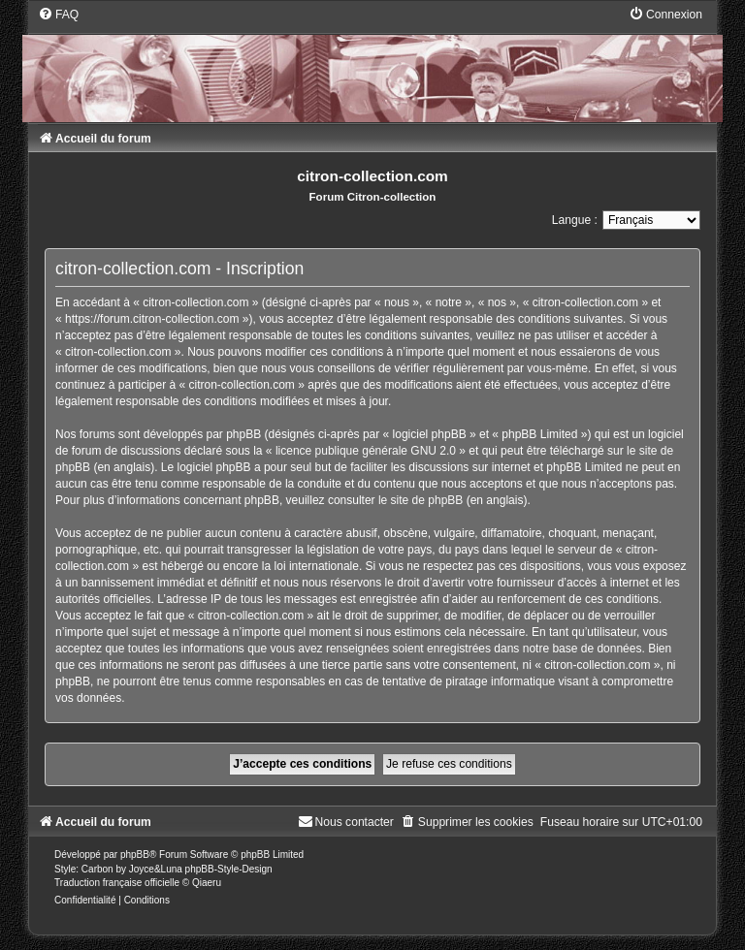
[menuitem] (58, 14)
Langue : (575, 220)
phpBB (134, 854)
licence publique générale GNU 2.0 (365, 451)
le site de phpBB (420, 500)
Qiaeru (206, 882)
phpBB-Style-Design (229, 869)
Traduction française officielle (116, 882)
